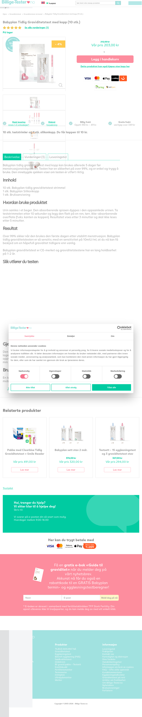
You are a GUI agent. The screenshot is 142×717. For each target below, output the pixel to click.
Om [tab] (112, 336)
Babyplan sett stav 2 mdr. (76, 454)
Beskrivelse (22, 161)
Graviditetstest (25, 18)
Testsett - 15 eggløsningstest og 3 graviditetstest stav (119, 457)
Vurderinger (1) (47, 161)
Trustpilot (17, 492)
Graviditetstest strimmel (42, 18)
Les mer (32, 474)
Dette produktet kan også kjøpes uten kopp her (107, 70)
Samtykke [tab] (29, 336)
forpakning (59, 127)
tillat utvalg (70, 387)
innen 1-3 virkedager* (29, 127)
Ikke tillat (30, 387)
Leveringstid (72, 161)
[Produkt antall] (107, 56)
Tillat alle (111, 387)
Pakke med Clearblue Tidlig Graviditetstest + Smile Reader (32, 457)
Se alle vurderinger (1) (46, 31)
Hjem (14, 18)
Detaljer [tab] (71, 336)
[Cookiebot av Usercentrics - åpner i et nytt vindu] (119, 328)
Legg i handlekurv (107, 63)
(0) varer (133, 7)
